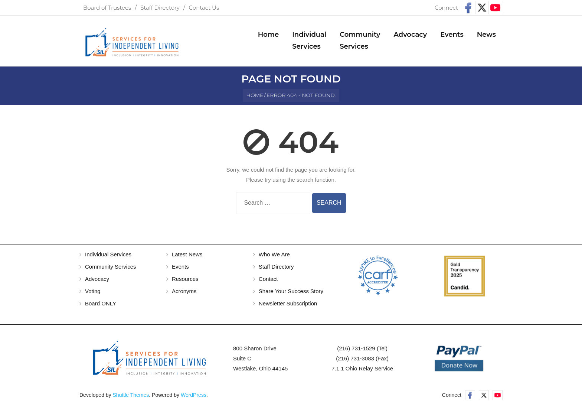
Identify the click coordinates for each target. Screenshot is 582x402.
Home (255, 95)
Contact (268, 279)
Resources (185, 279)
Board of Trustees (107, 7)
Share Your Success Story (291, 291)
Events (180, 266)
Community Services (110, 266)
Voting (93, 291)
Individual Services (108, 254)
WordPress (193, 395)
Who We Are (274, 254)
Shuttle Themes (131, 395)
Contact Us (204, 7)
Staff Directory (159, 7)
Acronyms (184, 291)
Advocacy (97, 279)
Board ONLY (100, 303)
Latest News (187, 254)
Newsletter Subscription (288, 303)
